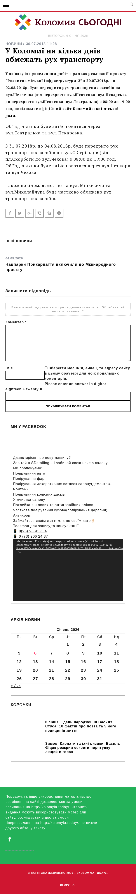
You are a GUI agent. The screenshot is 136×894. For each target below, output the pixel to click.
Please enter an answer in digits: (75, 384)
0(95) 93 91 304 (33, 531)
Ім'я (9, 368)
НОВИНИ (13, 44)
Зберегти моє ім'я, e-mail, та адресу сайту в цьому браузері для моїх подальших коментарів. (87, 373)
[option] (68, 263)
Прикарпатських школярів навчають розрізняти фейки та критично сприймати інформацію (65, 712)
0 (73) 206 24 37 (33, 536)
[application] (68, 570)
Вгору (67, 884)
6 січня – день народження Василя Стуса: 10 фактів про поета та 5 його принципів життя (80, 726)
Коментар (16, 322)
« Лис (16, 686)
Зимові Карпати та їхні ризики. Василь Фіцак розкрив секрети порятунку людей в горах (82, 748)
